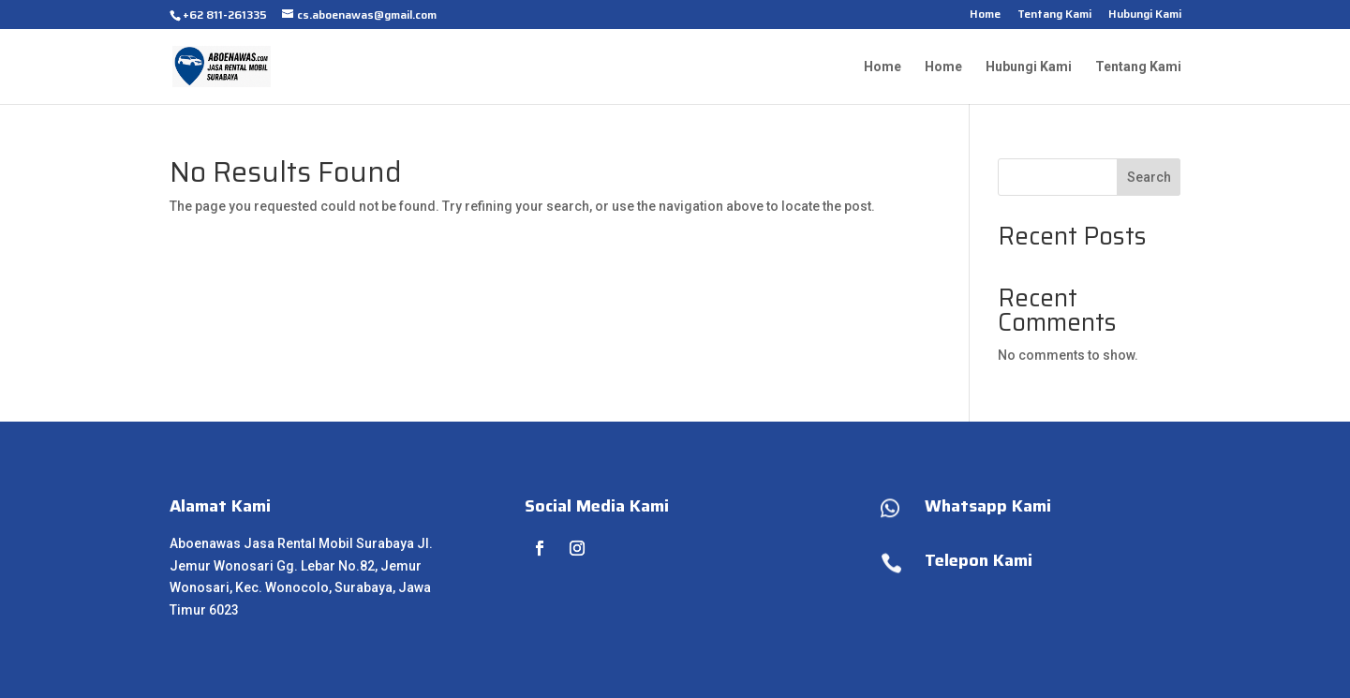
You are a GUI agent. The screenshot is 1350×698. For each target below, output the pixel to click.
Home (985, 15)
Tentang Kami (1054, 15)
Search (1149, 177)
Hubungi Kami (1144, 15)
